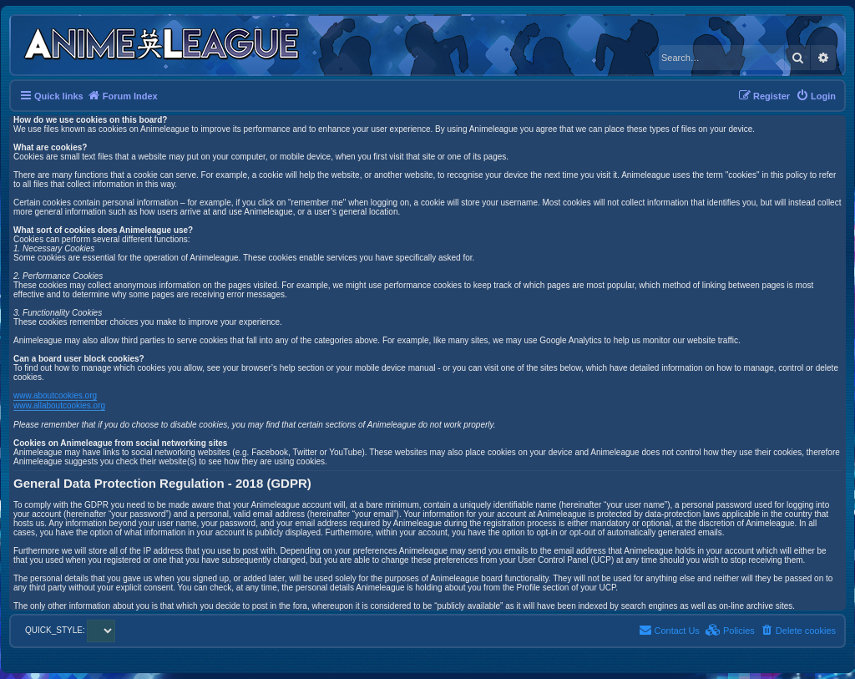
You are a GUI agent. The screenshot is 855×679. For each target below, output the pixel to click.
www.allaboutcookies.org (59, 405)
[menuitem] (816, 96)
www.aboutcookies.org (55, 395)
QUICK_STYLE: (70, 630)
